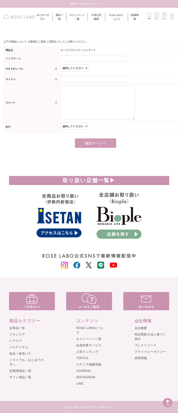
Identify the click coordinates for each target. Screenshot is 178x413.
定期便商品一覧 (20, 370)
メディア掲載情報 (89, 364)
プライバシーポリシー (150, 351)
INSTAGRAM (85, 377)
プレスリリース (146, 345)
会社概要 (141, 328)
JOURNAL (83, 370)
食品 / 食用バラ (20, 353)
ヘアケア (15, 340)
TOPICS (82, 358)
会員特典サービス (89, 345)
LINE (80, 383)
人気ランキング (87, 351)
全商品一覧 (17, 328)
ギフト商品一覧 (20, 377)
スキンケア (17, 334)
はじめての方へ (42, 17)
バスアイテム (18, 347)
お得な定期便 (96, 17)
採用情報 (141, 358)
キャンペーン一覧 (77, 17)
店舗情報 (134, 17)
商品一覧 (59, 17)
